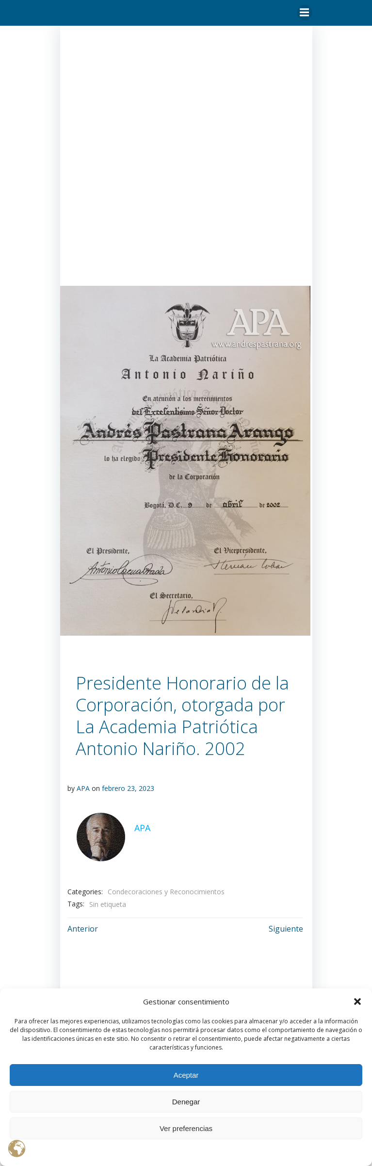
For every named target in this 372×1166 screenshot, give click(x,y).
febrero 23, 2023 (128, 788)
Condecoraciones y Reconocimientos (166, 891)
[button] (357, 1001)
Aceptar (186, 1075)
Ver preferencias (186, 1128)
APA (83, 788)
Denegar (186, 1102)
